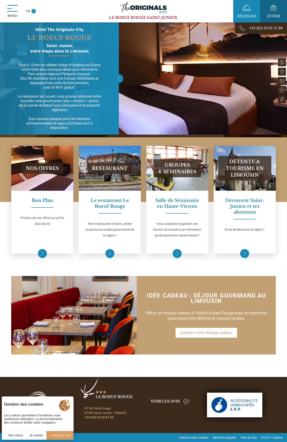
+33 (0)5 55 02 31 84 (99, 417)
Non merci (14, 435)
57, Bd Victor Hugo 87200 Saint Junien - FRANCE (105, 411)
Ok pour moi (60, 435)
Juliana (277, 437)
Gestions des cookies (193, 437)
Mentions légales (224, 437)
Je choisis (36, 435)
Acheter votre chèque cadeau (206, 332)
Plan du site (249, 437)
